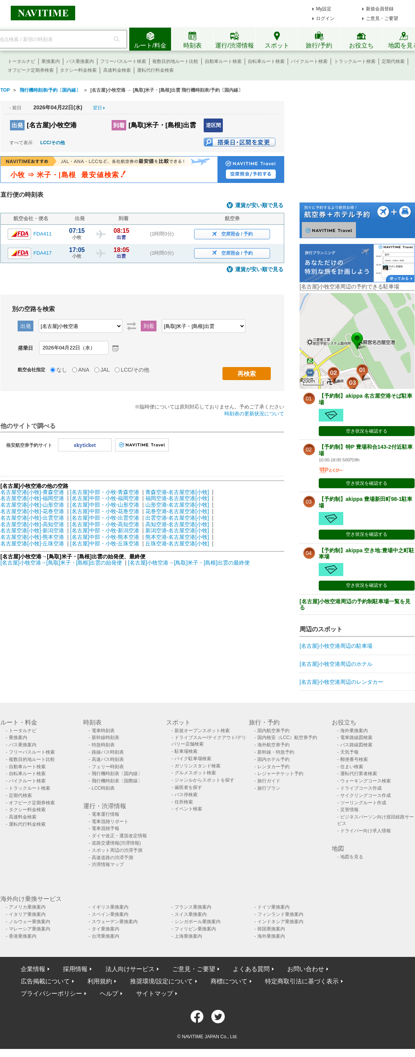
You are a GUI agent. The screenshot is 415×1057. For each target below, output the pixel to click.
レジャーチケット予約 (280, 773)
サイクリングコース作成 (365, 795)
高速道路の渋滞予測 (112, 857)
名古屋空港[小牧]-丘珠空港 (32, 543)
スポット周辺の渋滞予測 (117, 850)
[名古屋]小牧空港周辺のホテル (336, 664)
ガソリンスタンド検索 (198, 766)
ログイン (325, 18)
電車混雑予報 (105, 828)
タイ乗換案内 (105, 929)
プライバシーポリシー (51, 993)
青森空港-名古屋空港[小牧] (177, 492)
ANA (83, 370)
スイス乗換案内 (191, 914)
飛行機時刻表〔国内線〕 (117, 773)
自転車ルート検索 (266, 61)
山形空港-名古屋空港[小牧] (177, 505)
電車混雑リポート (110, 821)
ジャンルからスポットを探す (204, 780)
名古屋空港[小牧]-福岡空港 (32, 498)
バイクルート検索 (309, 61)
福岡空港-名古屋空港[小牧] (177, 498)
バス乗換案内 (80, 61)
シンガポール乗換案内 (198, 921)
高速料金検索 (117, 70)
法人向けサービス (130, 969)
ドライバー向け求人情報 (365, 830)
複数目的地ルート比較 (175, 61)
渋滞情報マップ (108, 864)
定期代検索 (393, 61)
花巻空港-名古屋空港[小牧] (177, 511)
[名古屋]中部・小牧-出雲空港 (104, 518)
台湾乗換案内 (105, 936)
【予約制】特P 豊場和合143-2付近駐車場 (366, 450)
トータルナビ (21, 61)
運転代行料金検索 (155, 70)
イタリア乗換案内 (27, 914)
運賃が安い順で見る (259, 205)
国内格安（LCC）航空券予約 (287, 737)
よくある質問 (251, 969)
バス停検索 (186, 794)
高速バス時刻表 (108, 759)
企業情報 (33, 969)
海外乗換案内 (354, 730)
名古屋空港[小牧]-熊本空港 (32, 537)
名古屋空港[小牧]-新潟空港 (32, 530)
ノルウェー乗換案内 (29, 921)
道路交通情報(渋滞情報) (116, 843)
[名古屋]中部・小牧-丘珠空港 (104, 543)
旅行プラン (268, 788)
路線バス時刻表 (108, 752)
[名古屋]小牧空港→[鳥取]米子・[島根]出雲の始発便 (62, 563)
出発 (17, 125)
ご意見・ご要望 (382, 18)
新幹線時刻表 (105, 737)
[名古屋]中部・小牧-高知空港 (104, 524)
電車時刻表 (103, 730)
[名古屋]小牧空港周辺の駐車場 (336, 646)
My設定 (323, 9)
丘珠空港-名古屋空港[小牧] (177, 543)
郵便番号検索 (354, 759)
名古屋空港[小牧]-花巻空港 (32, 511)
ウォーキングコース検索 (365, 781)
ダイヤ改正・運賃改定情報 (119, 835)
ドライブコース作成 (361, 788)
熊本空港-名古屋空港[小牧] (177, 537)
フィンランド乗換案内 (280, 914)
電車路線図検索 (356, 737)
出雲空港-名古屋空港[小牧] (177, 518)
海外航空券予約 (273, 744)
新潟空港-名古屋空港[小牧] (177, 530)
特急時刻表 (103, 744)
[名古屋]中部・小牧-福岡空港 (104, 498)
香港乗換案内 (22, 936)
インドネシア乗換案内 (280, 921)
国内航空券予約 (273, 730)
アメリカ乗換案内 (27, 907)
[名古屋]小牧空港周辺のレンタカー (341, 682)
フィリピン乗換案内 (195, 929)
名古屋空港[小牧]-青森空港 (32, 492)
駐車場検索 (186, 751)
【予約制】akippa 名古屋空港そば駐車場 (365, 399)
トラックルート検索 (354, 61)
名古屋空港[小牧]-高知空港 (32, 524)
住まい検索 (351, 766)
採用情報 (75, 969)
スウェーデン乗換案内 (115, 921)
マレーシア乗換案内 (29, 929)
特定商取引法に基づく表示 (302, 981)
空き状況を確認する (366, 431)
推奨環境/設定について (161, 981)
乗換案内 (50, 61)
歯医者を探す (188, 787)
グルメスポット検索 (195, 772)
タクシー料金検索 (78, 70)
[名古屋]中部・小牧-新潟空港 (104, 530)
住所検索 (184, 802)
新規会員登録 (380, 9)
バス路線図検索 (356, 744)
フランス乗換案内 (193, 907)
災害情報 (349, 809)
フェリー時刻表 (108, 766)
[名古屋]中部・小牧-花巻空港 (104, 511)
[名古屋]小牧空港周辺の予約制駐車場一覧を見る (355, 604)
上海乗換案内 (188, 936)
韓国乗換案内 (271, 929)
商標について (229, 981)
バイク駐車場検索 (193, 758)
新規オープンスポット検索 (202, 730)
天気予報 (349, 752)
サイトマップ (154, 993)
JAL (105, 370)
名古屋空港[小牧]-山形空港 (32, 505)
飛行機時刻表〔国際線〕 (117, 781)
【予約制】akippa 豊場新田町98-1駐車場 (365, 502)
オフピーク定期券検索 (31, 70)
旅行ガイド (268, 781)
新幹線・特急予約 (275, 752)
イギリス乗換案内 (110, 907)
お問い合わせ (305, 969)
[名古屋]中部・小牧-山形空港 (104, 505)
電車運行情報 (105, 814)
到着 (119, 125)
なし (61, 370)
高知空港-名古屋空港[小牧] (177, 524)
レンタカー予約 (273, 766)
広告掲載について (45, 981)
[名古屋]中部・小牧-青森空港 (104, 492)
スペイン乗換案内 (110, 914)
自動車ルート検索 (223, 61)
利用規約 (99, 981)
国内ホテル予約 (273, 759)
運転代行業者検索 (358, 773)
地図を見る (351, 856)
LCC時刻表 (103, 788)
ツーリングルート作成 (363, 802)
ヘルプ (109, 993)
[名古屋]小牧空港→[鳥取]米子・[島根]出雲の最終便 (189, 563)
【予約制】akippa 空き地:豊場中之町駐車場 (366, 553)
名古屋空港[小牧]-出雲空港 (32, 518)
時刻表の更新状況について (254, 414)
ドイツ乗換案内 (273, 907)
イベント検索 (188, 809)
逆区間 (213, 125)
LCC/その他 (52, 142)
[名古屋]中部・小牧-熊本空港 (104, 537)
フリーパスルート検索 (123, 61)
